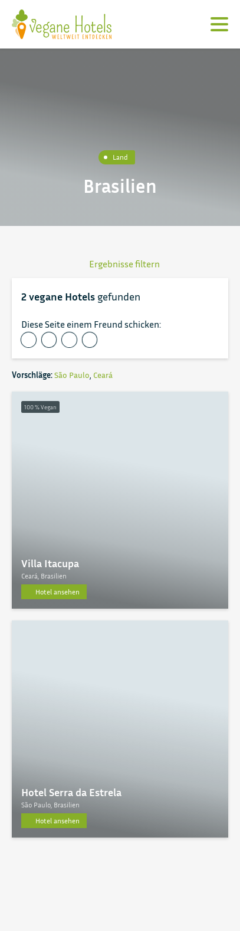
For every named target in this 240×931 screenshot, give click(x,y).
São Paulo (72, 375)
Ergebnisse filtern (120, 264)
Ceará (103, 375)
